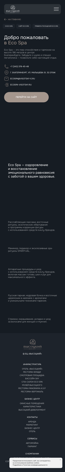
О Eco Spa (9, 26)
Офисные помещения (32, 403)
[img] (12, 9)
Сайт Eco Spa (24, 26)
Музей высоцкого (32, 385)
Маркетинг (32, 425)
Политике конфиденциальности (35, 465)
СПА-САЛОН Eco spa (32, 382)
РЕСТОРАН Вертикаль (32, 391)
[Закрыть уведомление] (60, 459)
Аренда (32, 421)
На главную (14, 19)
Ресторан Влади (32, 372)
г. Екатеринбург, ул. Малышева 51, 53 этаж (32, 72)
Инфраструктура (32, 364)
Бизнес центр (32, 428)
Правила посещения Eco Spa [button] (46, 26)
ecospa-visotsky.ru (21, 84)
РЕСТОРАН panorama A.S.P (32, 388)
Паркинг (32, 446)
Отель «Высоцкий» (32, 369)
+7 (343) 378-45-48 (19, 66)
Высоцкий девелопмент (32, 410)
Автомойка (32, 443)
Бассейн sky (32, 378)
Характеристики (32, 406)
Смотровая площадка (32, 375)
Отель (32, 431)
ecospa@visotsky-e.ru (22, 78)
